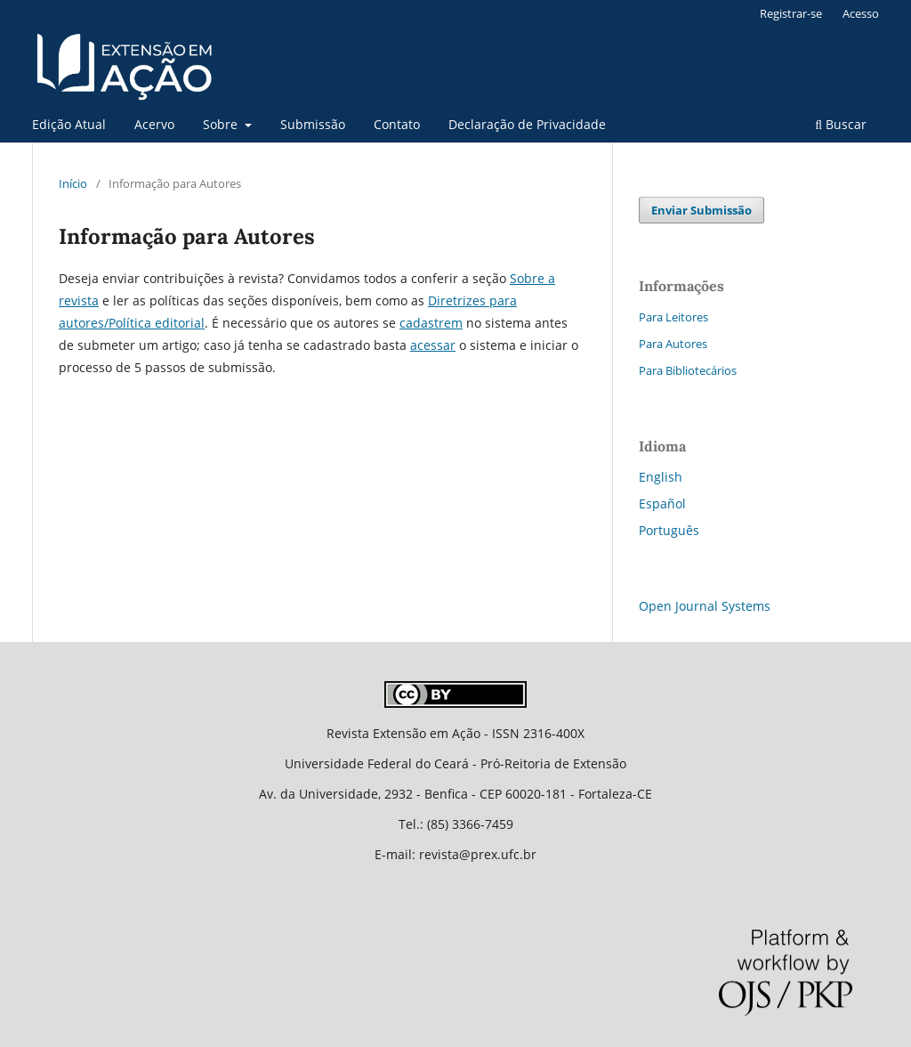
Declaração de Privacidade (527, 124)
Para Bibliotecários (688, 370)
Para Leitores (673, 317)
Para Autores (673, 344)
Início (73, 183)
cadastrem (431, 322)
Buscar (841, 124)
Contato (397, 124)
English (660, 476)
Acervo (154, 124)
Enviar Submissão (701, 210)
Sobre (222, 124)
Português (669, 530)
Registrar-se (791, 13)
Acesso (860, 13)
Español (662, 503)
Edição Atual (69, 124)
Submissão (312, 124)
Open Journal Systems (704, 605)
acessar (433, 345)
